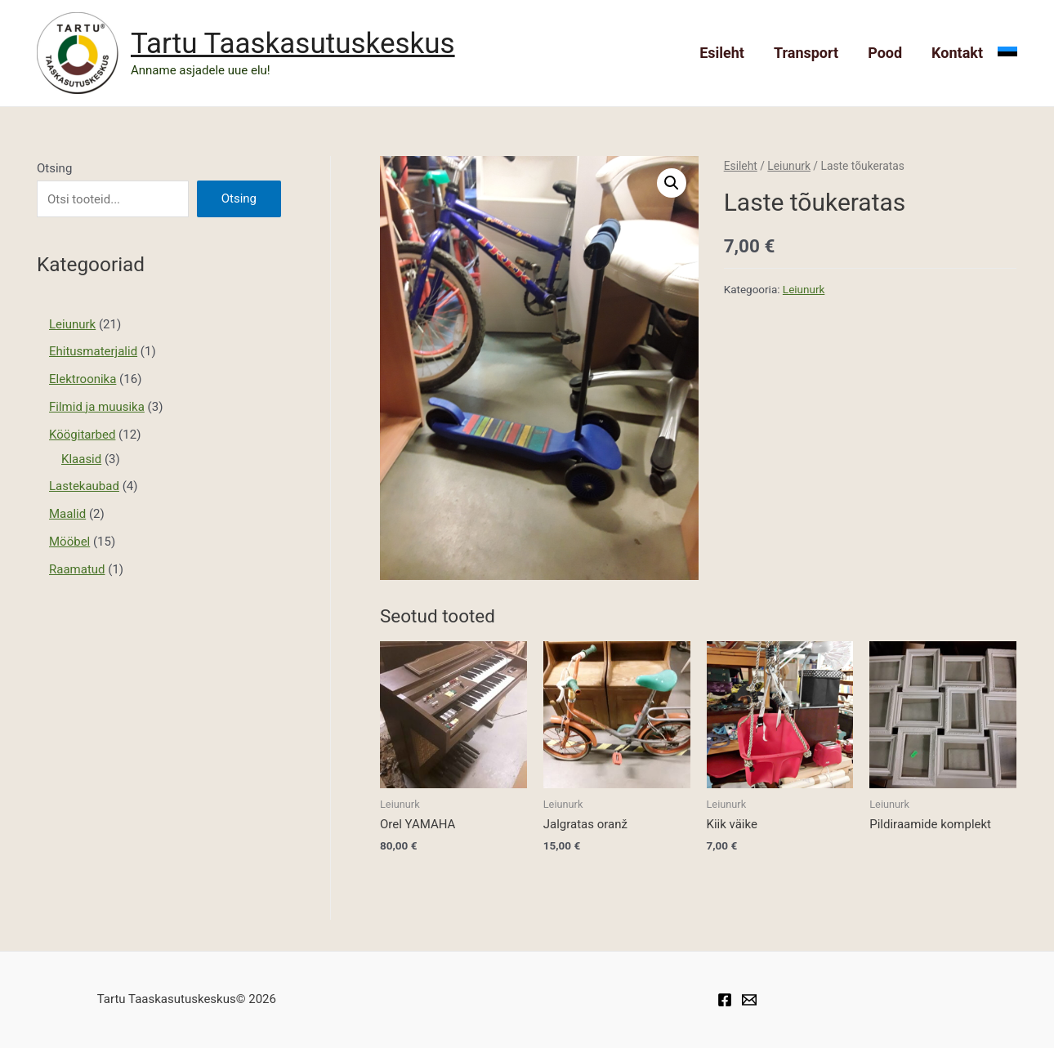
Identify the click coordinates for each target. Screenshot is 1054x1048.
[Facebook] (724, 999)
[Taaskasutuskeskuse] (749, 999)
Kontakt (957, 52)
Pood (885, 52)
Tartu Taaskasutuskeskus (293, 43)
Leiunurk (789, 165)
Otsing (54, 168)
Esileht (721, 52)
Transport (806, 52)
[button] (671, 183)
